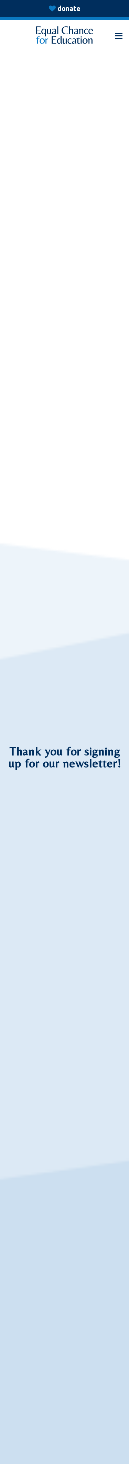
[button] (118, 36)
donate (68, 8)
